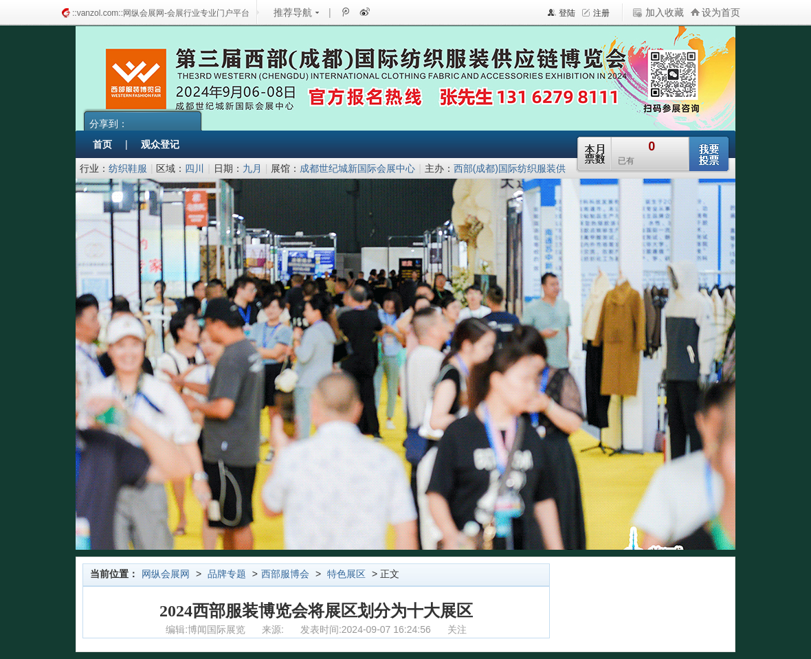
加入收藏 (664, 12)
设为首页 (721, 12)
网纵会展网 (166, 573)
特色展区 (346, 573)
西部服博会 (285, 573)
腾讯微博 (345, 11)
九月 (252, 168)
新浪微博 (363, 11)
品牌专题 (227, 573)
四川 (194, 168)
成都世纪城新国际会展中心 (357, 168)
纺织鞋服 (128, 168)
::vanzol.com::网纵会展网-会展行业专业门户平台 (160, 13)
